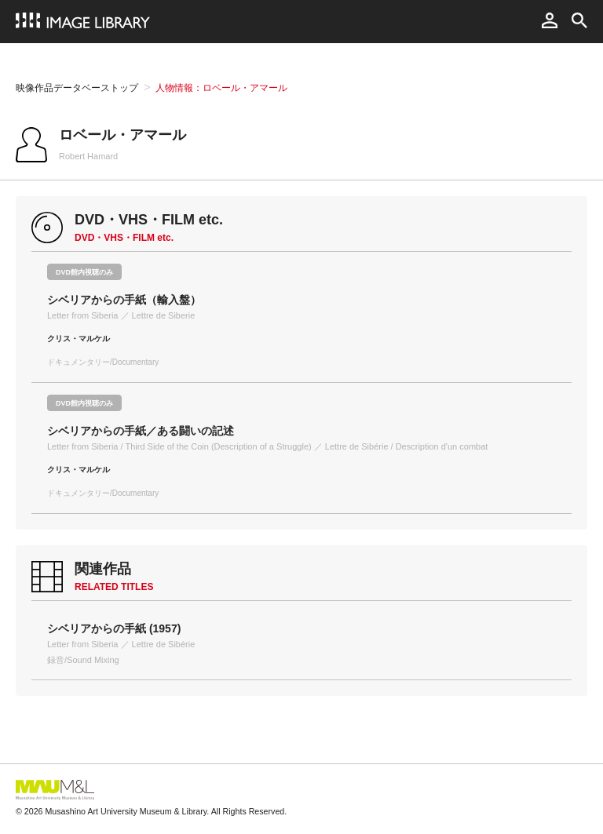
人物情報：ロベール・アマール (221, 87)
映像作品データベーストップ (77, 87)
